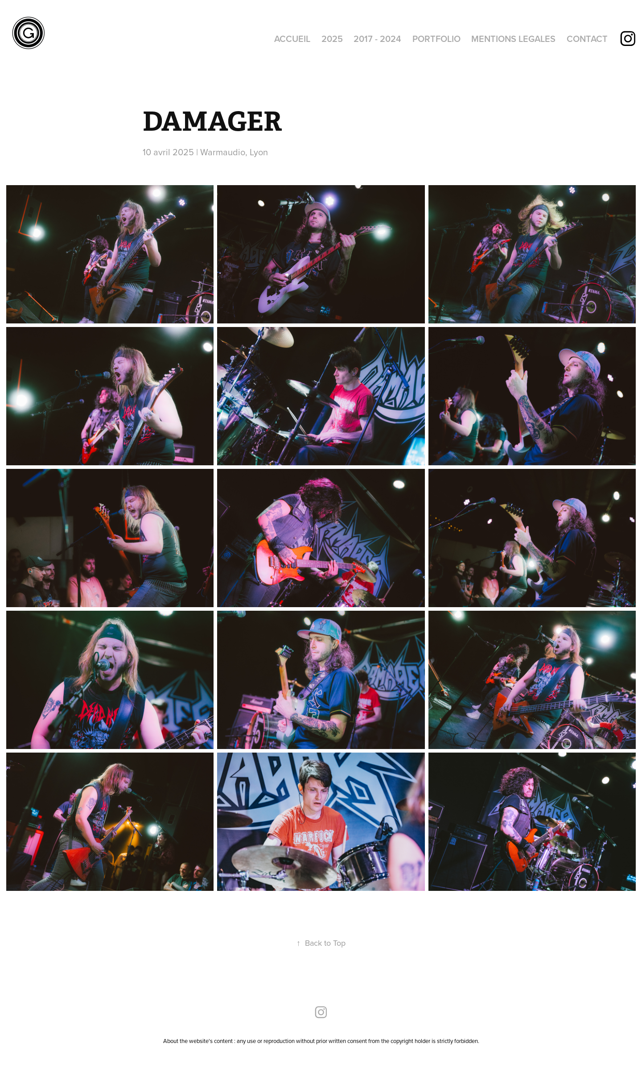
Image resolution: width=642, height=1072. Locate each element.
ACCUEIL (292, 38)
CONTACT (587, 38)
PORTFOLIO (436, 38)
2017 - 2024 (377, 38)
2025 (332, 38)
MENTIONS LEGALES (513, 38)
